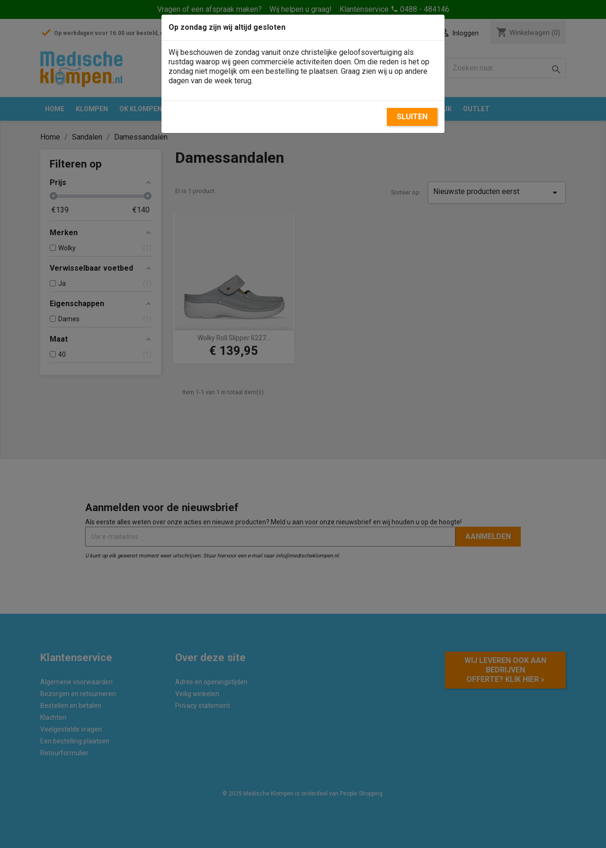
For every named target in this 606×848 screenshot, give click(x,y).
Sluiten (412, 116)
